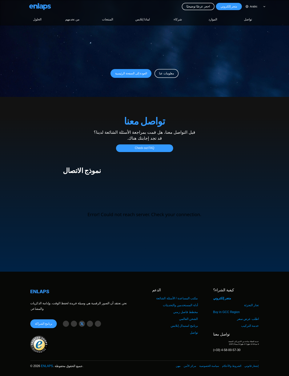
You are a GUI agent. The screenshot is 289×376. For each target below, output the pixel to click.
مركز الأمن (190, 365)
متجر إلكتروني (222, 298)
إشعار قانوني (251, 365)
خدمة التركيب (250, 325)
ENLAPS (47, 366)
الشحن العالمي (188, 318)
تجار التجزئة (251, 305)
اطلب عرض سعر (248, 318)
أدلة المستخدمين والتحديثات (180, 305)
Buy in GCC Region (226, 312)
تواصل (194, 332)
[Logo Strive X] (40, 6)
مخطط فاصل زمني (185, 312)
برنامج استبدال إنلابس (184, 325)
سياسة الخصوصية (209, 365)
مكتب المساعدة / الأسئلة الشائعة (177, 298)
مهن (178, 365)
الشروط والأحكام (231, 365)
